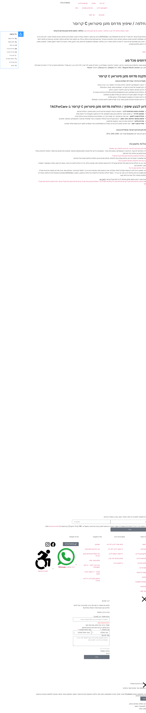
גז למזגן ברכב (100, 563)
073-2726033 (47, 3)
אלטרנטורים (123, 563)
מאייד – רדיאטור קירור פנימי (74, 573)
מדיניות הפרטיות (36, 526)
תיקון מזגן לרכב (83, 8)
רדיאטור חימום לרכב (98, 554)
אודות (75, 3)
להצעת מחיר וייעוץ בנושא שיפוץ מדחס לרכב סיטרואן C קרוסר (105, 179)
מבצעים (83, 15)
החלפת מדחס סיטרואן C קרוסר (114, 181)
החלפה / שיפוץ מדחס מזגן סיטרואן (78, 31)
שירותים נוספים (69, 8)
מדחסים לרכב (64, 3)
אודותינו (125, 549)
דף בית (83, 3)
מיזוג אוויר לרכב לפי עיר (96, 544)
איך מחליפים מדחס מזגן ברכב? (73, 555)
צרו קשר (127, 52)
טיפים (126, 577)
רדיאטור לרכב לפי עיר (97, 549)
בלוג (58, 8)
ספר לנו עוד (87, 635)
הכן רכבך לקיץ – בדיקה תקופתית (73, 566)
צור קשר (73, 15)
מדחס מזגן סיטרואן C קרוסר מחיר (47, 181)
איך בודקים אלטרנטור (74, 549)
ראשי (109, 31)
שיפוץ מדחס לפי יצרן (99, 31)
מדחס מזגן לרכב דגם (85, 181)
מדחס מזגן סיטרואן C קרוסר (68, 181)
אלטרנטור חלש (76, 560)
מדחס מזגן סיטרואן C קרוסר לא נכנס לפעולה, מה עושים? (110, 148)
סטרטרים (124, 568)
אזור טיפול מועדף (67, 630)
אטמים (79, 544)
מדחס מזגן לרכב (98, 181)
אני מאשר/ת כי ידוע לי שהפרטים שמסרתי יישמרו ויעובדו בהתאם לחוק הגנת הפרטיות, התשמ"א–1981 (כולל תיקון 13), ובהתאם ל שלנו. (78, 526)
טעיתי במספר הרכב (86, 652)
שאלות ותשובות (122, 582)
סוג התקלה (87, 630)
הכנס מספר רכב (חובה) (83, 616)
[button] (73, 148)
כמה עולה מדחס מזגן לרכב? (120, 168)
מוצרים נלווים (123, 572)
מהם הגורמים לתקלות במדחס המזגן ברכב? (115, 161)
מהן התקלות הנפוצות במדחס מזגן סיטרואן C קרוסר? (112, 156)
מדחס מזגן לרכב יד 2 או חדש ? (73, 580)
